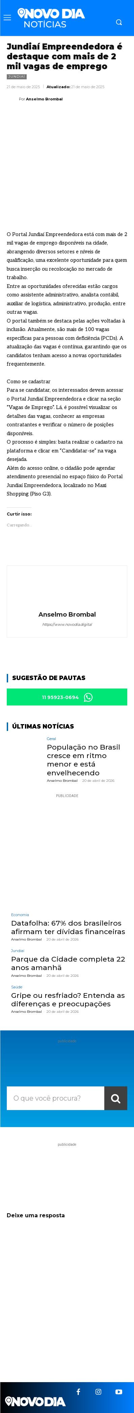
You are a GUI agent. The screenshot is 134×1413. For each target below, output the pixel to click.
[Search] (115, 1098)
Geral (51, 739)
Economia (20, 915)
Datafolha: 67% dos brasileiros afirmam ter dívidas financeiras (68, 927)
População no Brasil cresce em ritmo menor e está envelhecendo (83, 760)
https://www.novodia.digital (67, 624)
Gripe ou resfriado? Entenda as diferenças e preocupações (68, 999)
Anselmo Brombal (44, 99)
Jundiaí (17, 76)
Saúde (16, 987)
